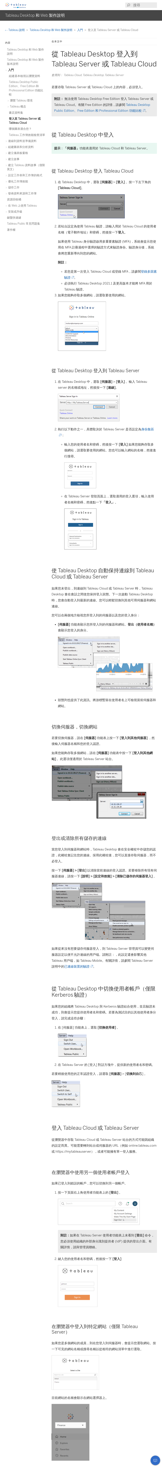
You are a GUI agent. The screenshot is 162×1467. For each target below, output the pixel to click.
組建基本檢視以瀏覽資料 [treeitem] (24, 76)
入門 (80, 30)
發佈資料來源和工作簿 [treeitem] (22, 193)
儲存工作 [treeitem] (13, 187)
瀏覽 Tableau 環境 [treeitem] (21, 100)
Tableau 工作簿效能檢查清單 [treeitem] (27, 135)
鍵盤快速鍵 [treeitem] (14, 217)
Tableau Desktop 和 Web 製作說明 (51, 30)
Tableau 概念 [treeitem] (17, 106)
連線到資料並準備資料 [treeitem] (22, 141)
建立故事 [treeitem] (13, 159)
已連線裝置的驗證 (78, 966)
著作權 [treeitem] (11, 229)
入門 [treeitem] (10, 70)
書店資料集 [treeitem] (16, 112)
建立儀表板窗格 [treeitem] (17, 153)
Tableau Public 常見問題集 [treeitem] (23, 223)
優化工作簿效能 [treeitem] (17, 181)
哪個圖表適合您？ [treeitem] (20, 128)
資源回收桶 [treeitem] (14, 199)
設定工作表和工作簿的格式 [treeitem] (24, 175)
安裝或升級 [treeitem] (14, 211)
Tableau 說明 (15, 30)
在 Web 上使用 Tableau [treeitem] (22, 205)
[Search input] (145, 5)
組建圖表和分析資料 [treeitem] (20, 147)
